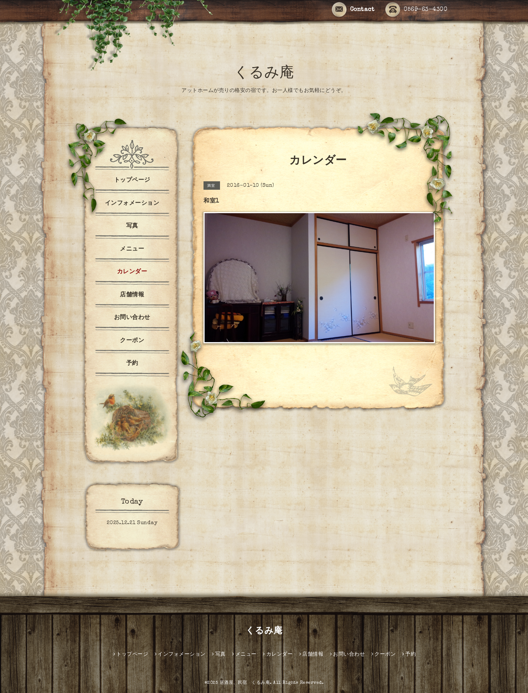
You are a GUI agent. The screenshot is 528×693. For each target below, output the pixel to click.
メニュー (132, 249)
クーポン (132, 341)
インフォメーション (132, 204)
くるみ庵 (264, 74)
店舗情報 (132, 295)
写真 (132, 226)
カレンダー (132, 272)
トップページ (132, 181)
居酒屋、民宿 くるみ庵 (245, 683)
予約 (132, 364)
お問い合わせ (132, 318)
